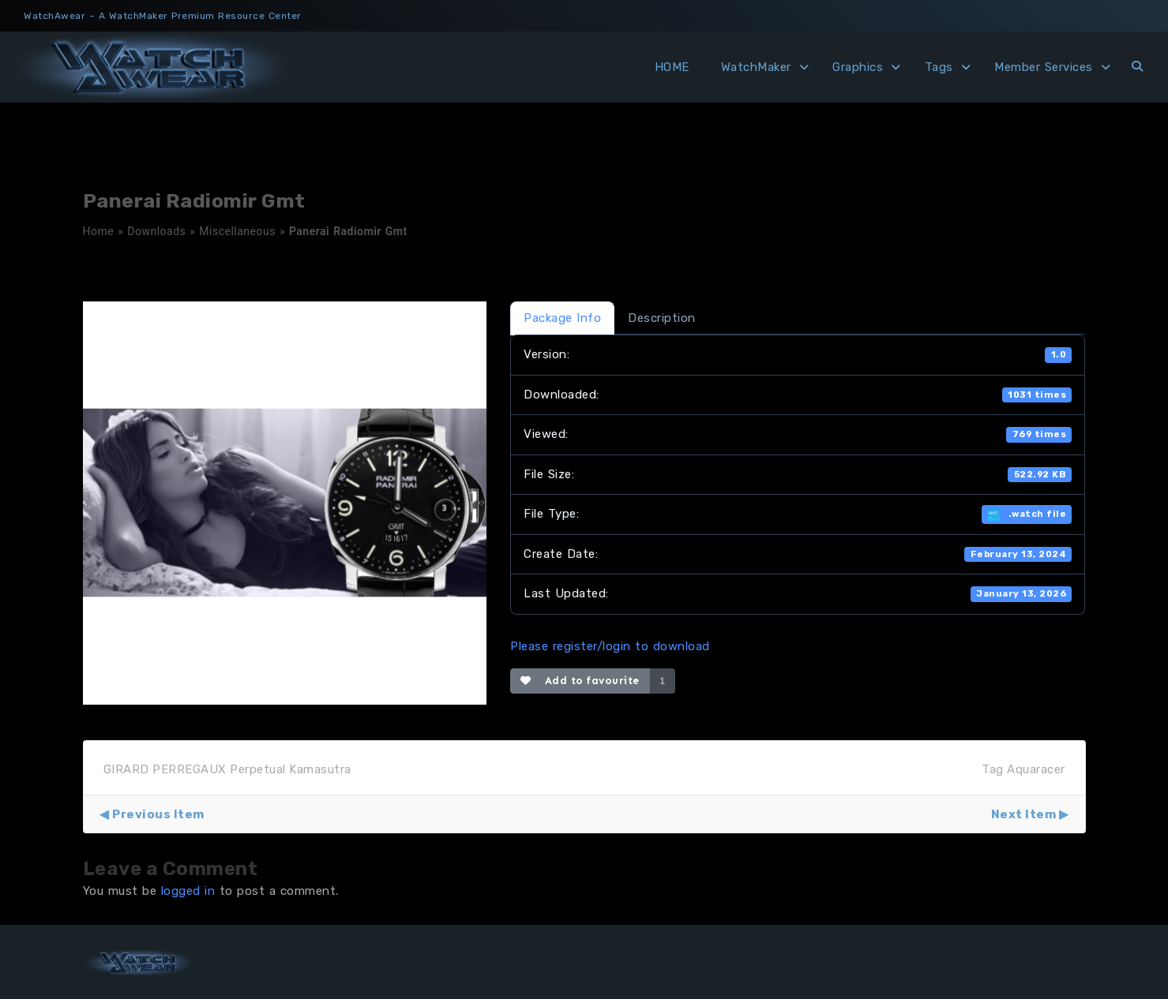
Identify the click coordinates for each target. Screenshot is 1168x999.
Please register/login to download (610, 646)
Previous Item (158, 814)
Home (99, 231)
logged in (188, 891)
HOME (672, 67)
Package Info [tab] (562, 318)
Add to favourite (580, 681)
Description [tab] (662, 318)
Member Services (1043, 67)
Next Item (1024, 814)
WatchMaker (756, 67)
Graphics (857, 67)
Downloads (156, 231)
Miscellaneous (237, 231)
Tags (939, 67)
